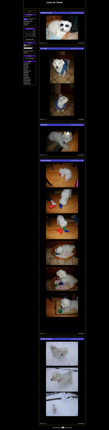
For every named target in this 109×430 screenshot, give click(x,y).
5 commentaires (81, 423)
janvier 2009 (26, 77)
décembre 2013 (27, 62)
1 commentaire (81, 119)
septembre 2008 (27, 83)
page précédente (57, 427)
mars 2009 (26, 75)
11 (29, 11)
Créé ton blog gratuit (29, 57)
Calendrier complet (30, 39)
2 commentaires (81, 42)
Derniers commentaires (29, 51)
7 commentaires (81, 154)
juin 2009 (26, 74)
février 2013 (26, 67)
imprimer (41, 42)
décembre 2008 (27, 79)
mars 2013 (26, 66)
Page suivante (68, 427)
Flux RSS (26, 52)
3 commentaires (81, 333)
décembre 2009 (27, 70)
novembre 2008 (27, 80)
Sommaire (26, 24)
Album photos (27, 23)
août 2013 (26, 64)
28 (31, 36)
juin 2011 (26, 69)
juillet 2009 (26, 72)
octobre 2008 (26, 82)
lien (45, 42)
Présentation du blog (28, 21)
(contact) (33, 18)
